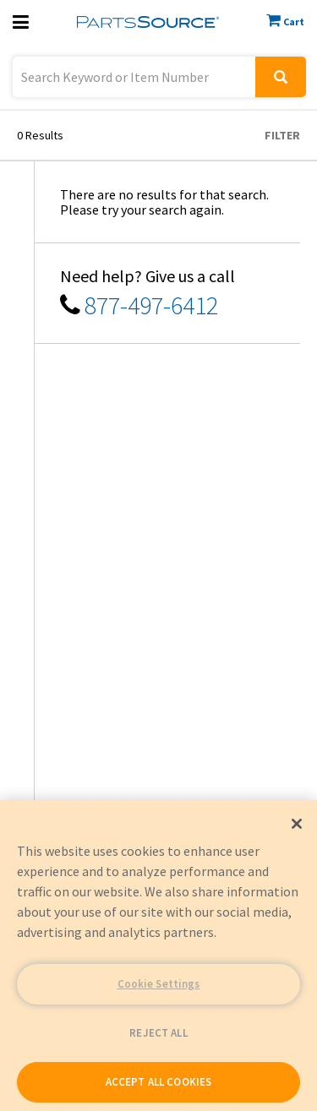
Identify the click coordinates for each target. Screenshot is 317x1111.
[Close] (296, 823)
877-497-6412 (151, 305)
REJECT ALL (158, 1033)
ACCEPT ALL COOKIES (158, 1082)
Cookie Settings (159, 984)
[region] (158, 955)
